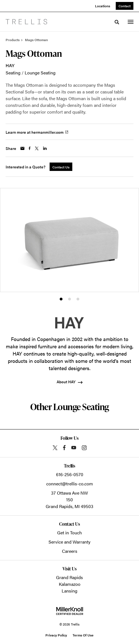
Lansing (69, 590)
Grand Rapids (69, 577)
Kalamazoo (69, 584)
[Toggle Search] (117, 22)
